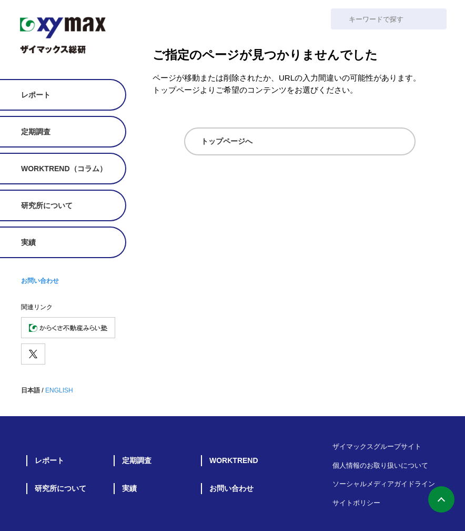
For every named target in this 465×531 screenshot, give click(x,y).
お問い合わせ (40, 280)
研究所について (47, 205)
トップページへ (226, 141)
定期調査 (35, 131)
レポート (35, 95)
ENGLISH (59, 390)
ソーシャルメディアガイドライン (383, 484)
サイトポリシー (356, 503)
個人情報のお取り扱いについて (380, 465)
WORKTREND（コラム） (64, 168)
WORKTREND (233, 460)
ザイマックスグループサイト (376, 446)
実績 (28, 242)
